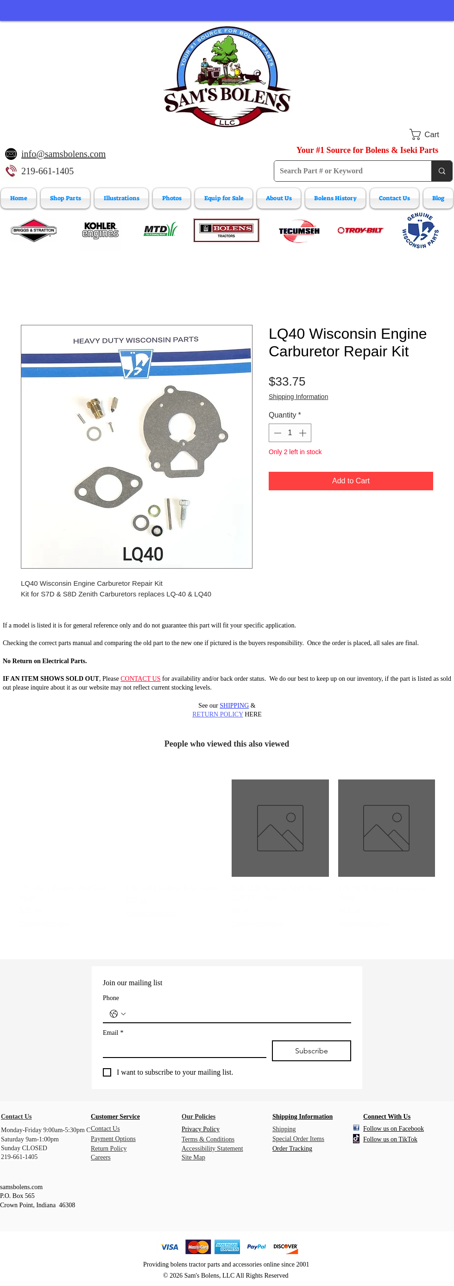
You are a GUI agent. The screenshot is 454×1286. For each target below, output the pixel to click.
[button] (431, 134)
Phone (111, 998)
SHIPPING (234, 705)
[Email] (182, 1048)
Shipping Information (298, 396)
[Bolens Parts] (226, 230)
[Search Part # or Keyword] (346, 171)
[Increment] (303, 433)
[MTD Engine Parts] (160, 230)
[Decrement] (276, 433)
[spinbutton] (290, 433)
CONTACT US (140, 678)
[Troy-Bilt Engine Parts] (361, 230)
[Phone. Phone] (236, 1014)
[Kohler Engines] (100, 230)
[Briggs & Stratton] (34, 230)
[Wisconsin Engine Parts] (420, 230)
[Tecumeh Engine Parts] (298, 230)
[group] (227, 853)
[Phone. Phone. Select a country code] (117, 1014)
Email (113, 1033)
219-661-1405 (47, 171)
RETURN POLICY (217, 714)
